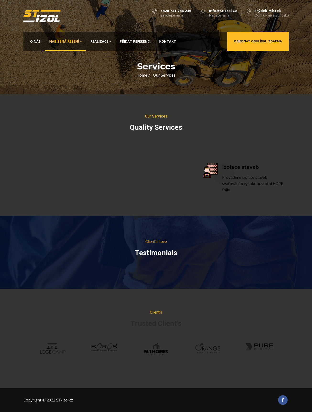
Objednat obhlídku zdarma (258, 41)
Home (142, 75)
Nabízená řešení (65, 41)
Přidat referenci (135, 41)
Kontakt (167, 41)
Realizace (100, 41)
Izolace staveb (240, 167)
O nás (35, 41)
